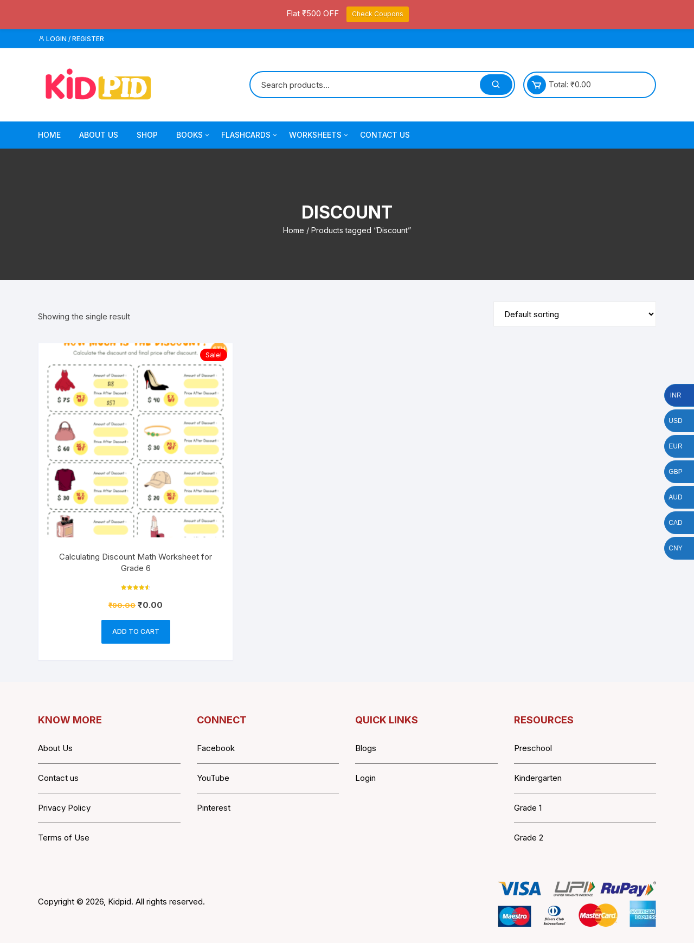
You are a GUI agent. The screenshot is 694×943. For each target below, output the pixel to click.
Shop (147, 134)
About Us (98, 134)
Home (49, 134)
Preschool (533, 748)
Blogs (365, 748)
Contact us (58, 778)
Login (365, 778)
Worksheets (319, 135)
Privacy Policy (64, 808)
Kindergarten (538, 778)
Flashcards (250, 135)
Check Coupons (377, 14)
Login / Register (71, 39)
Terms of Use (63, 837)
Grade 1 (528, 808)
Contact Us (385, 134)
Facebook (216, 748)
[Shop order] (574, 313)
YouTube (213, 778)
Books (193, 135)
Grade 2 (528, 837)
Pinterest (213, 808)
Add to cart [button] (135, 631)
